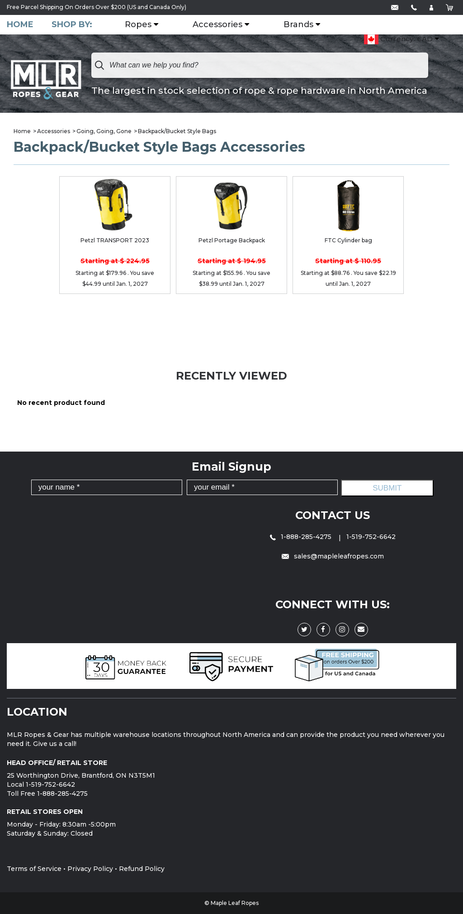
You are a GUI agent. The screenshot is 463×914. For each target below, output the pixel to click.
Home (20, 24)
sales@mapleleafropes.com (333, 556)
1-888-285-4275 (301, 537)
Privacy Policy (90, 869)
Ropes (138, 24)
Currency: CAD (398, 39)
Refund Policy (142, 869)
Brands (298, 24)
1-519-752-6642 (371, 537)
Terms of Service (34, 869)
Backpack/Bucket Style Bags (177, 131)
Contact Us (332, 515)
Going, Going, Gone (104, 131)
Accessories (217, 24)
